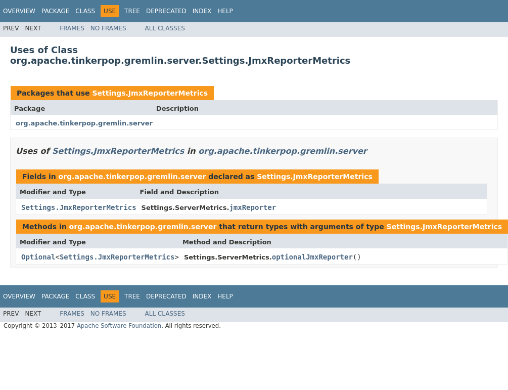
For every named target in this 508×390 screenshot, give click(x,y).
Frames (72, 28)
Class (85, 11)
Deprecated (166, 11)
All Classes (165, 28)
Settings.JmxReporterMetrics (150, 93)
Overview (19, 11)
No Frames (108, 28)
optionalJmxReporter (312, 257)
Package (55, 11)
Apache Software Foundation (119, 325)
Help (225, 11)
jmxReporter (252, 207)
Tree (132, 11)
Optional (38, 257)
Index (202, 11)
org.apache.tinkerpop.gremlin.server (84, 123)
